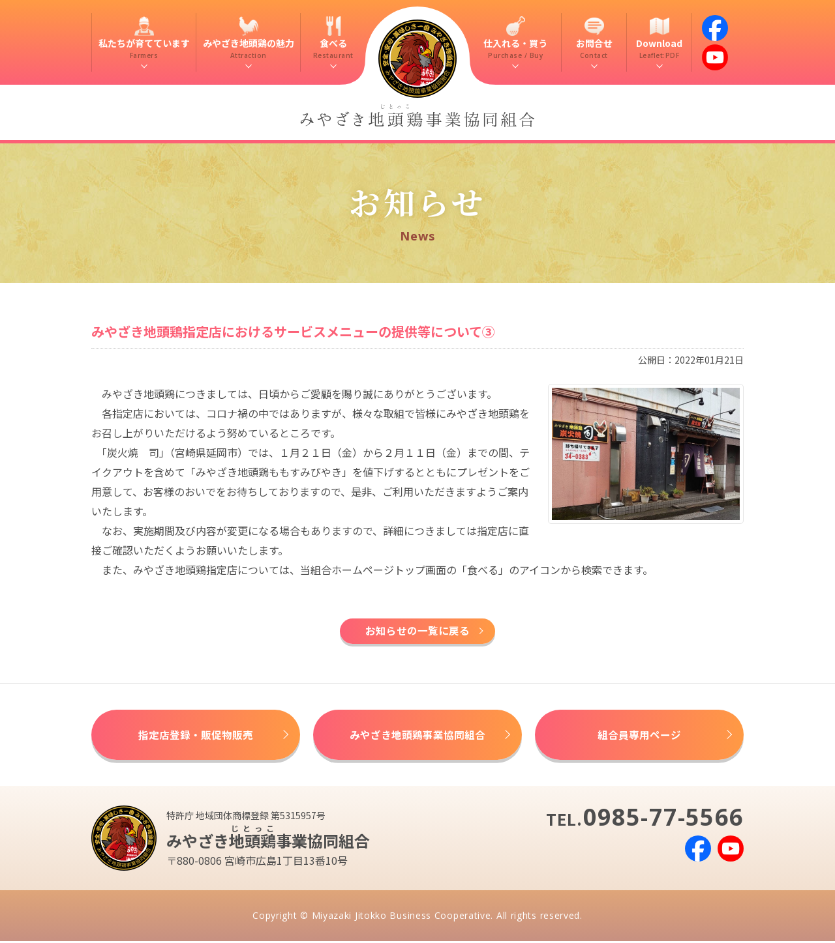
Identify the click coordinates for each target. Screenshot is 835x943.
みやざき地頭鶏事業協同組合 (417, 736)
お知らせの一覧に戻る (417, 631)
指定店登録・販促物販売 (195, 736)
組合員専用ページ (639, 736)
